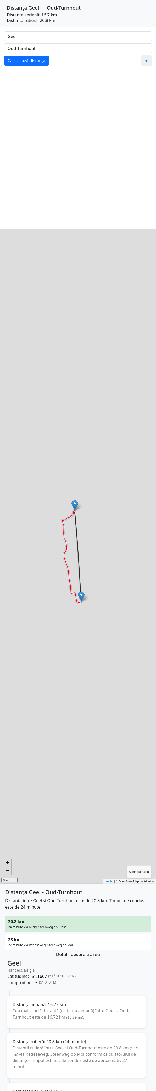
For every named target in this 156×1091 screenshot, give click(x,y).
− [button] (7, 871)
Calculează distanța (27, 61)
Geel (33, 7)
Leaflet (109, 881)
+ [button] (7, 863)
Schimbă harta (139, 872)
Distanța (17, 7)
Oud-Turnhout (64, 7)
